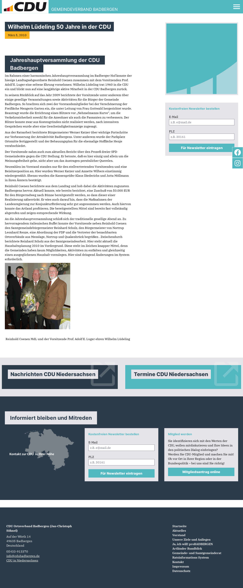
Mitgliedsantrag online (201, 472)
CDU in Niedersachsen (22, 560)
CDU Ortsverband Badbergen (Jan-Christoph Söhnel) (39, 528)
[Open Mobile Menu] (236, 6)
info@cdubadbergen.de (23, 556)
